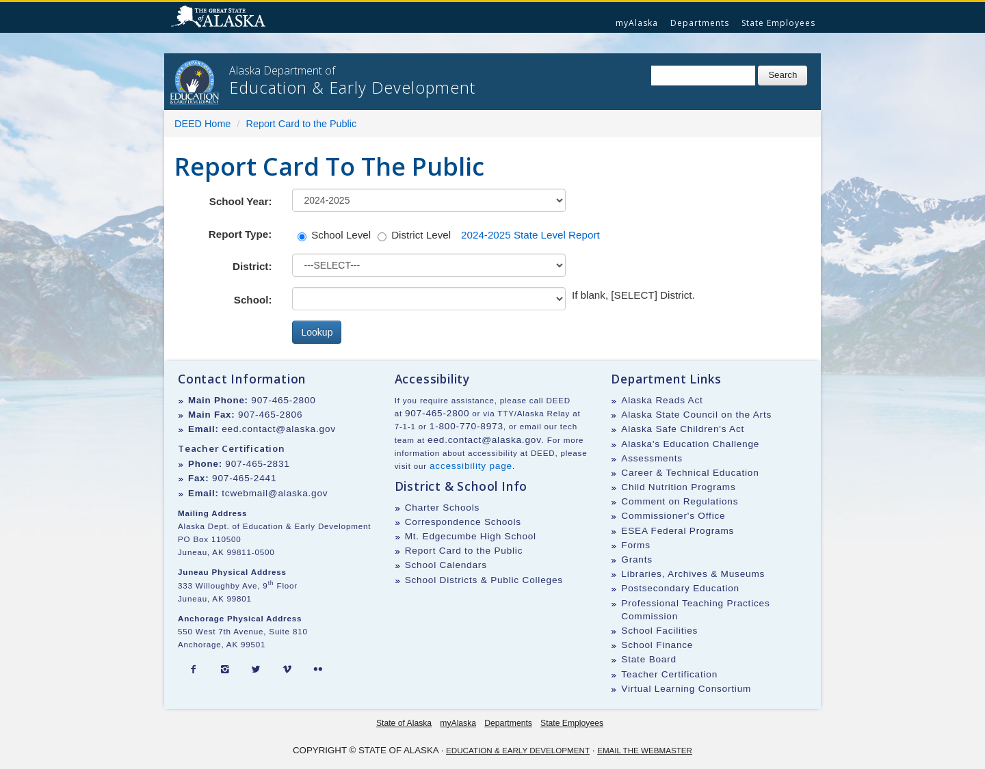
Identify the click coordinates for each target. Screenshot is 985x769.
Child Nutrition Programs (678, 487)
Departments (699, 23)
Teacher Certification (669, 674)
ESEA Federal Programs (677, 531)
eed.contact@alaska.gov (279, 429)
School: (253, 300)
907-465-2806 (270, 414)
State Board (649, 659)
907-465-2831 (257, 464)
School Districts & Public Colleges (484, 580)
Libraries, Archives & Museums (693, 574)
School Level (334, 235)
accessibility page (471, 466)
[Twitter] (255, 670)
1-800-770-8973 (466, 426)
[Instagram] (225, 670)
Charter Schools (442, 507)
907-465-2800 (283, 400)
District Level (414, 235)
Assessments (652, 458)
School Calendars (446, 565)
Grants (637, 559)
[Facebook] (193, 670)
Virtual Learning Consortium (686, 689)
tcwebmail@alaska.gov (275, 493)
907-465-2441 (244, 478)
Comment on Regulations (679, 501)
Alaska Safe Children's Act (682, 429)
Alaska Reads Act (661, 400)
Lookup (316, 332)
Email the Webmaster (644, 750)
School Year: (240, 201)
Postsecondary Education (680, 588)
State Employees (778, 23)
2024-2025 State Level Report (530, 235)
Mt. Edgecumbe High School (470, 536)
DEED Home (202, 123)
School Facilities (659, 630)
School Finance (657, 645)
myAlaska (637, 23)
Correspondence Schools (463, 522)
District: (252, 266)
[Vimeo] (287, 670)
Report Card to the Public (301, 123)
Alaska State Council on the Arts (696, 414)
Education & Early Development (518, 750)
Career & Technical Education (690, 473)
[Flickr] (318, 670)
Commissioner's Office (673, 516)
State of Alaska (220, 17)
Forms (636, 545)
